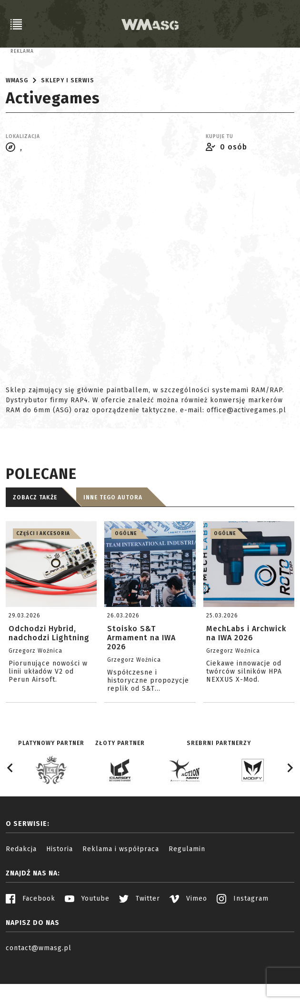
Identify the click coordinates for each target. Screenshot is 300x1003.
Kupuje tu (219, 172)
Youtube (87, 934)
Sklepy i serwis (67, 116)
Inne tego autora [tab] (112, 533)
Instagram (243, 934)
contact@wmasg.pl (38, 984)
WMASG (17, 116)
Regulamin (187, 885)
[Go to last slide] (10, 803)
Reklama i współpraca (120, 885)
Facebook (30, 934)
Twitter (139, 934)
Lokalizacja (23, 172)
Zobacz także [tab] (35, 533)
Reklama (22, 51)
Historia (59, 885)
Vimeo (188, 934)
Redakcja (21, 885)
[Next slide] (289, 803)
